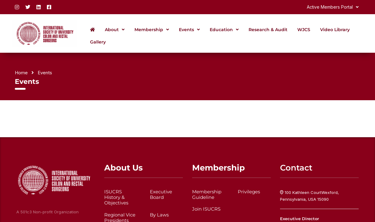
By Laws (159, 215)
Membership (151, 29)
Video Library (335, 29)
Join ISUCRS (206, 209)
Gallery (98, 42)
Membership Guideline (206, 194)
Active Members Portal (333, 7)
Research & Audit (268, 29)
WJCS (303, 29)
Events (189, 29)
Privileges (249, 192)
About (115, 29)
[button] (332, 7)
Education (224, 29)
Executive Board (161, 194)
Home (21, 73)
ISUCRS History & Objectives (116, 197)
